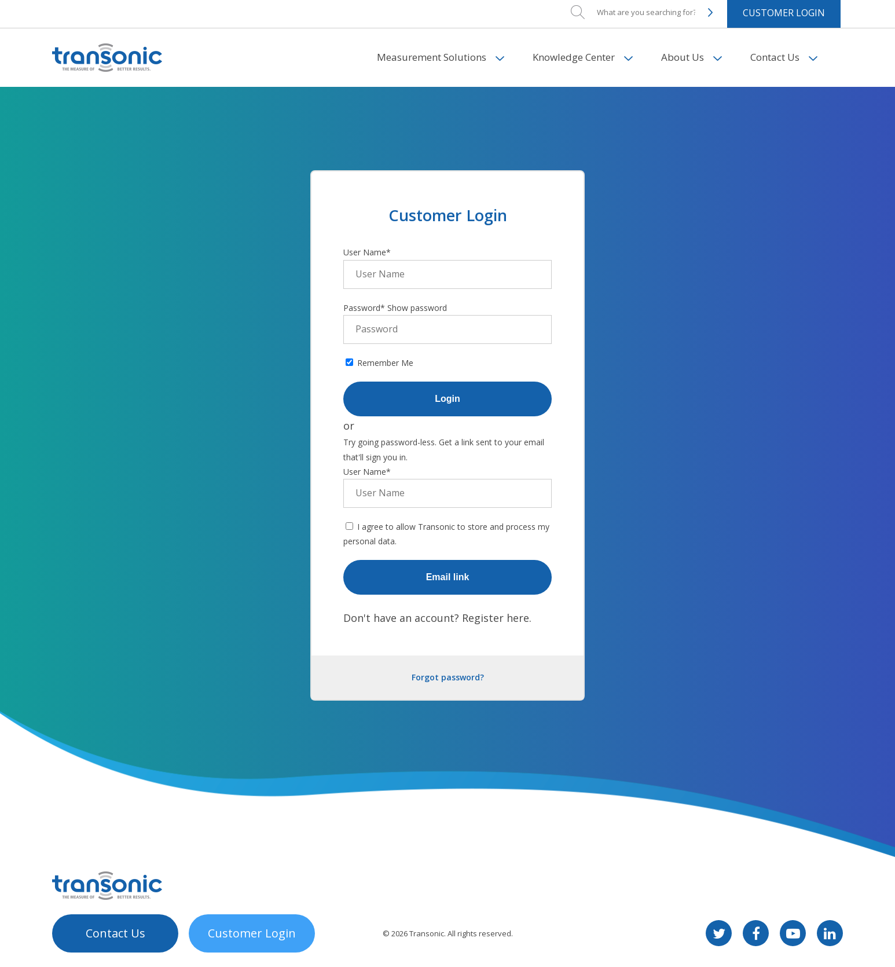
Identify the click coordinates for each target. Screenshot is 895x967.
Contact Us (115, 933)
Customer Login (252, 933)
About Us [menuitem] (682, 28)
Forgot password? (448, 677)
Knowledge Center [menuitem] (574, 28)
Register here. (496, 618)
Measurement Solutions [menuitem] (431, 28)
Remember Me (385, 362)
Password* (364, 307)
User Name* (367, 252)
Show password (417, 307)
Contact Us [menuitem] (774, 28)
